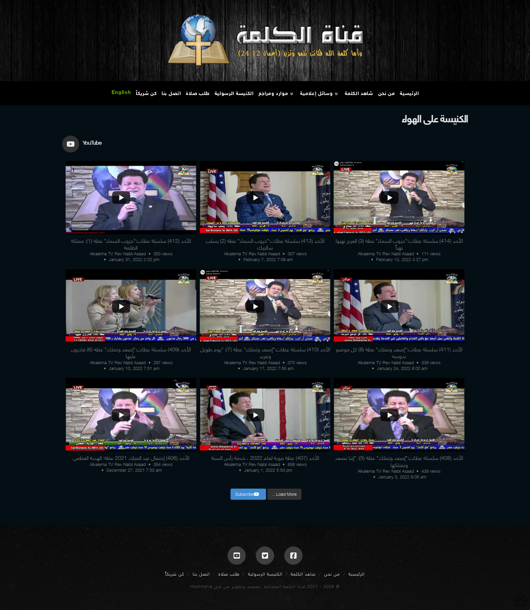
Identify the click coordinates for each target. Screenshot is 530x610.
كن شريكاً (174, 574)
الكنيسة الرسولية (265, 574)
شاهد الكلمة (303, 574)
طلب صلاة (229, 574)
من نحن (332, 574)
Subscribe (247, 494)
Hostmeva (201, 586)
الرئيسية (356, 574)
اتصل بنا (201, 574)
